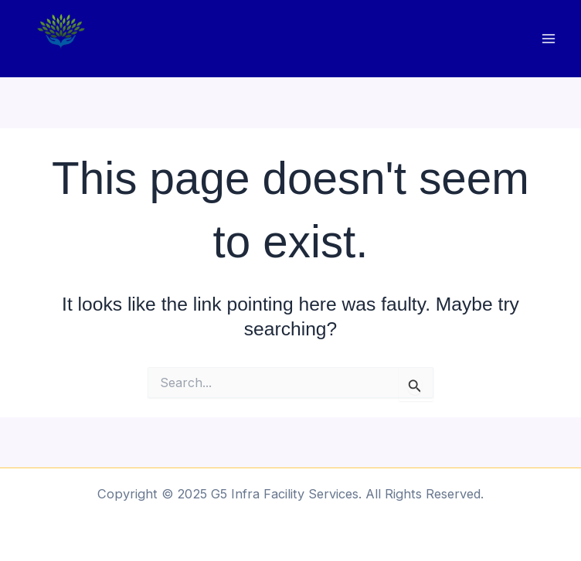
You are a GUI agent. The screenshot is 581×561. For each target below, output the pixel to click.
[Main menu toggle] (548, 39)
